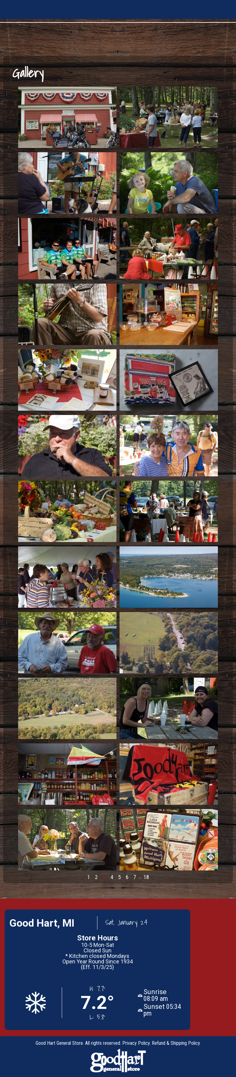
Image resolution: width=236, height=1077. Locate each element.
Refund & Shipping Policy (176, 1043)
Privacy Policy (136, 1043)
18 (146, 877)
